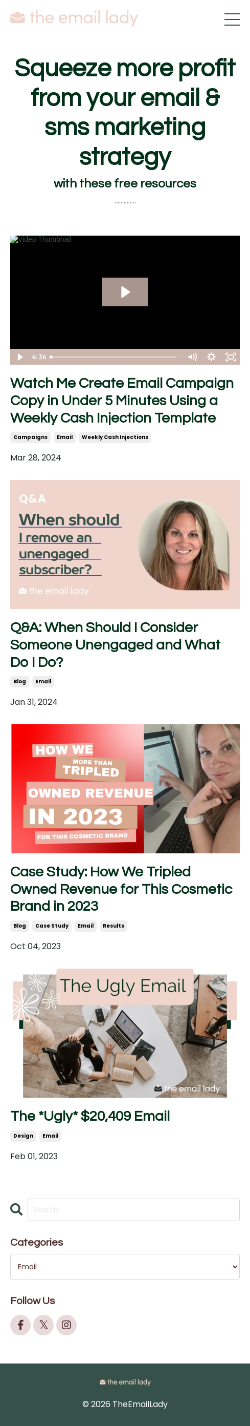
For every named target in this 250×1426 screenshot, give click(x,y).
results (113, 926)
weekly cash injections (115, 437)
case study (52, 926)
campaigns (30, 437)
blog (19, 681)
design (23, 1136)
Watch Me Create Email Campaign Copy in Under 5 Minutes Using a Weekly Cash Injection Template (122, 400)
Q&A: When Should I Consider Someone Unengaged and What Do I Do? (115, 644)
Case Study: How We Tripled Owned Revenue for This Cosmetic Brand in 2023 (121, 889)
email (65, 437)
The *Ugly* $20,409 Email (90, 1116)
